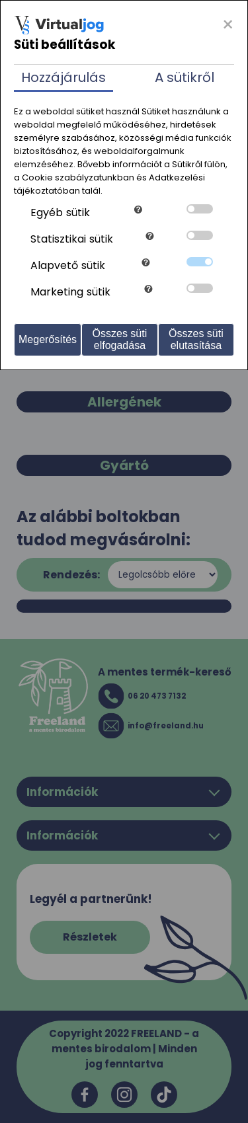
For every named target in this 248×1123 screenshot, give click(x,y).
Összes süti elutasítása (196, 339)
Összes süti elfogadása (120, 339)
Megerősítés (48, 339)
